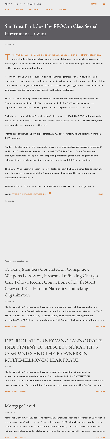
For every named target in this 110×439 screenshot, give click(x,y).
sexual (25, 194)
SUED (30, 194)
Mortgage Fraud (20, 405)
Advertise (49, 9)
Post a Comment (19, 326)
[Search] (94, 4)
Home (7, 9)
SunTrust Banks (39, 194)
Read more (100, 326)
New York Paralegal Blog (23, 4)
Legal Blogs (63, 9)
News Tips (19, 9)
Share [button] (100, 194)
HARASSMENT (16, 194)
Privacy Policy (34, 9)
